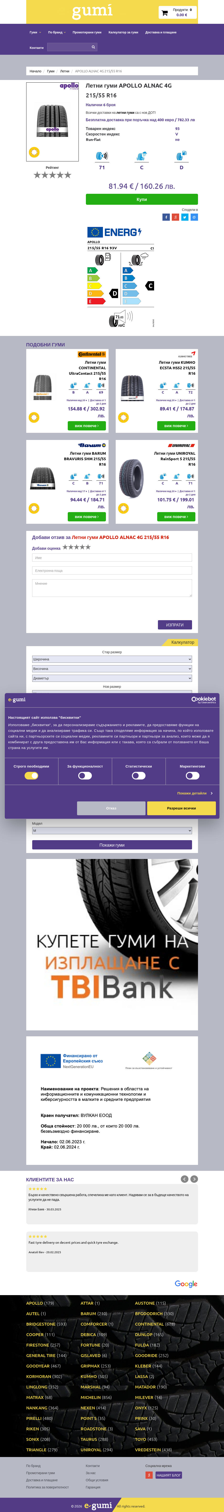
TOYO (140, 1439)
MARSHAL (91, 1386)
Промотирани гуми (87, 32)
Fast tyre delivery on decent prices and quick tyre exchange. (112, 1244)
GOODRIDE (146, 1355)
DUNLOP (143, 1334)
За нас (91, 1473)
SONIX (32, 1439)
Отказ (111, 808)
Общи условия (97, 1480)
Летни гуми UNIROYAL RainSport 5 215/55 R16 (174, 459)
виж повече (87, 425)
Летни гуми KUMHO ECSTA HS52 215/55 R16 (177, 368)
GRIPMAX (90, 1365)
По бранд (33, 1465)
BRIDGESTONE (41, 1324)
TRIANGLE (36, 1449)
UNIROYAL (91, 1449)
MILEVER (144, 1397)
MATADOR (145, 1386)
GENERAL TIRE (41, 1355)
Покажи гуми (112, 844)
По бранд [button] (57, 32)
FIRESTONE (37, 1344)
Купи (142, 199)
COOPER (35, 1334)
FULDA (142, 1344)
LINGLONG (36, 1386)
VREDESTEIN (148, 1449)
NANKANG (36, 1407)
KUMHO (89, 1376)
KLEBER (143, 1365)
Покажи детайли (192, 793)
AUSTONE (145, 1303)
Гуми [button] (35, 32)
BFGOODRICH (149, 1313)
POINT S (89, 1418)
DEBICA (88, 1334)
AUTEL (33, 1313)
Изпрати (175, 624)
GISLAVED (91, 1355)
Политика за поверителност (47, 1487)
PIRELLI (34, 1418)
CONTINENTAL (149, 1324)
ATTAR (87, 1303)
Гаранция (93, 1487)
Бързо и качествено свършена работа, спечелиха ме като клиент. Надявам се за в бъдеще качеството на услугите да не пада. (112, 1198)
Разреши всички (181, 808)
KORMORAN (38, 1376)
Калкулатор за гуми (123, 32)
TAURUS (89, 1439)
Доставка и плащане (161, 32)
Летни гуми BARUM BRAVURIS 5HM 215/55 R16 (85, 459)
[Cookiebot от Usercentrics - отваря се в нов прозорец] (195, 700)
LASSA (141, 1376)
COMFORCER (94, 1324)
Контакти (37, 47)
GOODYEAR (38, 1365)
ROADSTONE (94, 1428)
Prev (184, 1179)
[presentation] (68, 611)
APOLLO (34, 1303)
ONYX (141, 1407)
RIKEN (32, 1428)
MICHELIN (91, 1397)
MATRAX (35, 1397)
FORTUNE (90, 1344)
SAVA (140, 1428)
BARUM (88, 1313)
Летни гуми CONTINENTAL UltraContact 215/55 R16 (87, 370)
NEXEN (88, 1407)
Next (194, 1179)
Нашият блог (169, 1475)
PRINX (141, 1418)
